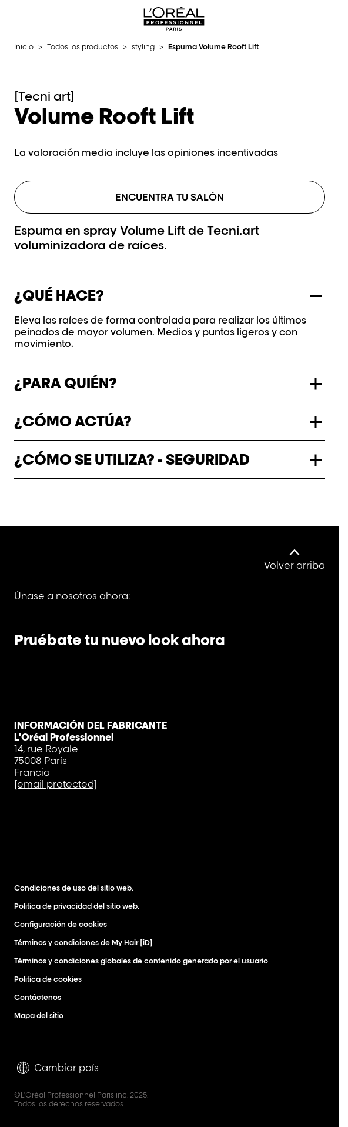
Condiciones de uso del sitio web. (76, 887)
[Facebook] (27, 604)
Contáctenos (40, 997)
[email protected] (55, 784)
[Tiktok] (107, 604)
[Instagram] (147, 604)
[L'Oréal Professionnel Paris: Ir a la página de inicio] (174, 19)
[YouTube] (67, 604)
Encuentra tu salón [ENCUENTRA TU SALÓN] (169, 197)
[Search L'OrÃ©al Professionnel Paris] (303, 19)
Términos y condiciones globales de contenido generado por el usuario (143, 960)
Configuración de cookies (63, 924)
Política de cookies (50, 979)
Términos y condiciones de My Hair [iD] (86, 942)
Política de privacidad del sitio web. (79, 906)
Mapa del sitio (41, 1015)
